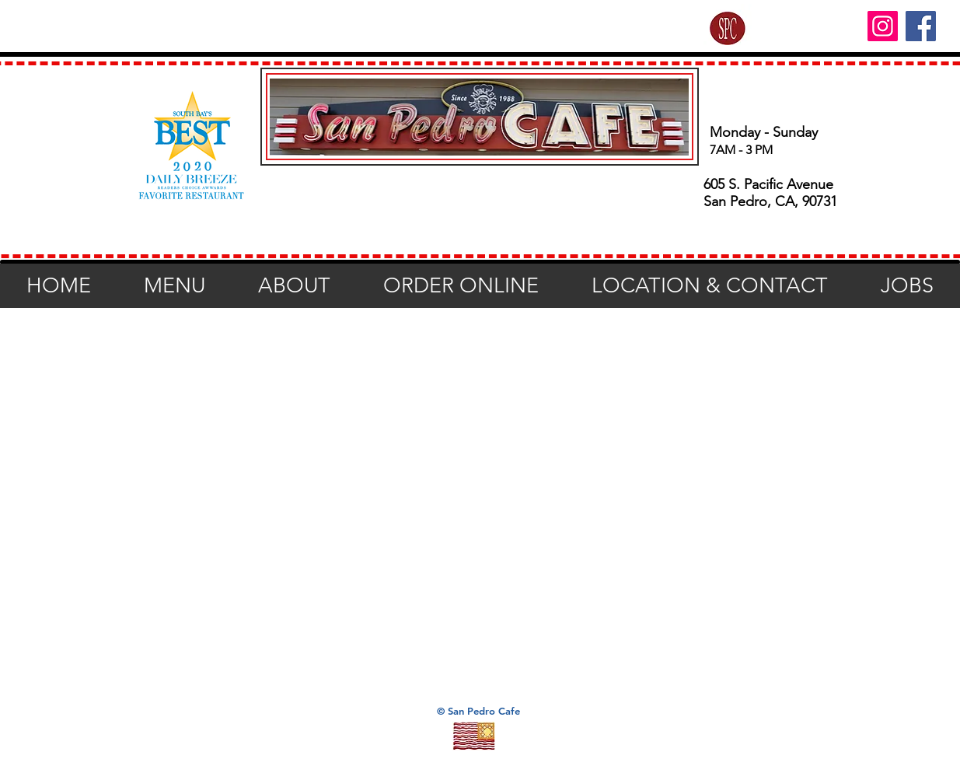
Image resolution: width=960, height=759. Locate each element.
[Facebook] (921, 26)
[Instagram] (882, 26)
